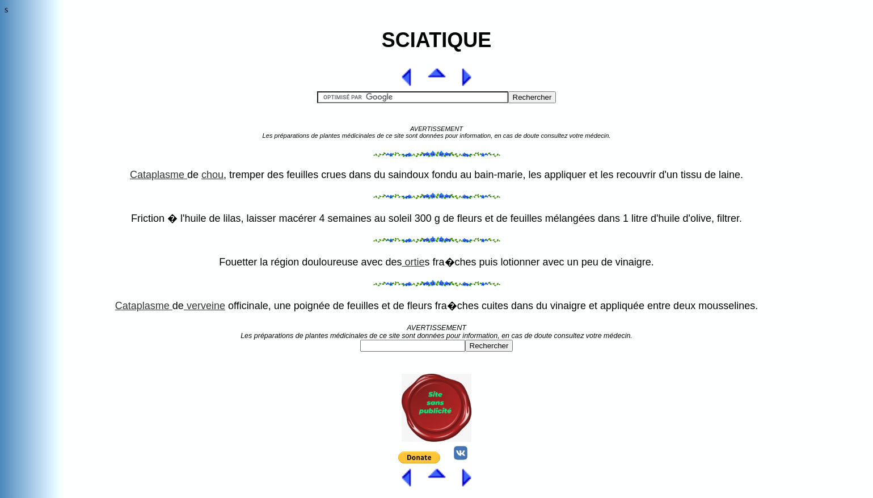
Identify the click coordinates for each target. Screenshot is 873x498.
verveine (204, 305)
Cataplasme (158, 174)
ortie (413, 262)
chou (212, 174)
